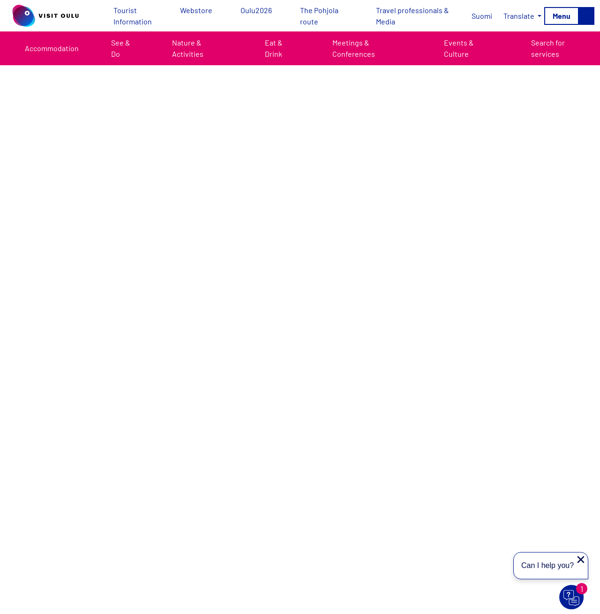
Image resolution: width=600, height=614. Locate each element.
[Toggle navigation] (569, 16)
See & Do (120, 48)
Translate (519, 15)
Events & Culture (459, 48)
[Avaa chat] (571, 597)
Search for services (548, 48)
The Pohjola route (319, 16)
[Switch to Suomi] (482, 16)
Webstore (196, 10)
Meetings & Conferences (353, 48)
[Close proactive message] (580, 559)
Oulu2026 (256, 10)
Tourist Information (132, 16)
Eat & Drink (274, 48)
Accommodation (52, 48)
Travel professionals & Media (412, 16)
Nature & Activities (187, 48)
